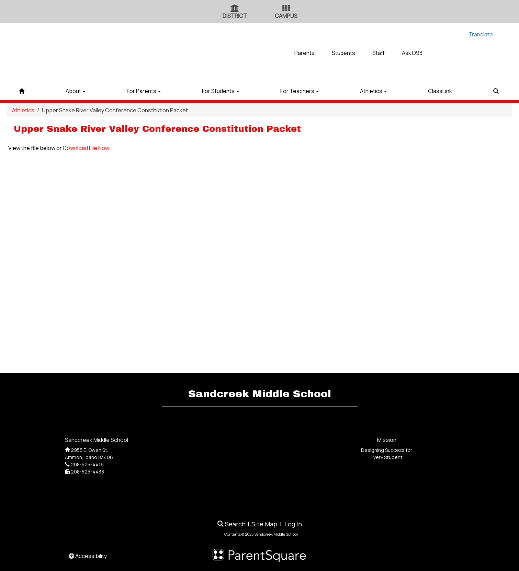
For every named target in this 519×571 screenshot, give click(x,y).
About (76, 91)
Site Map (264, 524)
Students (343, 53)
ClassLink (440, 91)
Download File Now (86, 148)
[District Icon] (234, 9)
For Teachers (299, 91)
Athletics (373, 91)
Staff (378, 53)
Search (231, 524)
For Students (220, 91)
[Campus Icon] (286, 9)
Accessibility (88, 556)
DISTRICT (235, 16)
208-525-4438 (87, 471)
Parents (304, 53)
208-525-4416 (87, 464)
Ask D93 (412, 53)
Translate (481, 34)
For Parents (144, 91)
